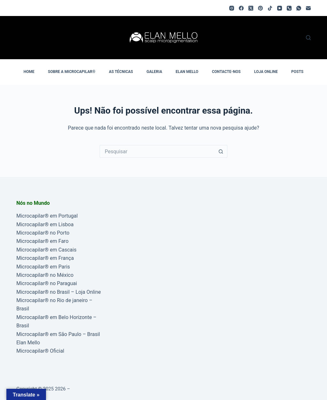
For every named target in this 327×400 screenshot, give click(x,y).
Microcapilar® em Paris (43, 267)
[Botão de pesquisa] (221, 151)
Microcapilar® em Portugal (47, 216)
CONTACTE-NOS (226, 71)
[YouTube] (279, 8)
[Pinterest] (260, 8)
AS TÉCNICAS (121, 71)
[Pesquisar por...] (157, 151)
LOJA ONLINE (266, 71)
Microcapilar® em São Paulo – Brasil (58, 334)
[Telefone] (289, 8)
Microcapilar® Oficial (40, 351)
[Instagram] (231, 8)
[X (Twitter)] (250, 8)
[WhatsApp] (298, 8)
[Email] (308, 8)
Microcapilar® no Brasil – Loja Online (58, 292)
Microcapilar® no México (44, 275)
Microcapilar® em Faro (42, 241)
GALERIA (154, 71)
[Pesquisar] (308, 37)
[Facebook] (241, 8)
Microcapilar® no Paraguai (46, 283)
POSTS (297, 71)
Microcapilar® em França (45, 258)
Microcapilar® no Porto (42, 233)
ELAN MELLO (187, 71)
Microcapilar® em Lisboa (44, 224)
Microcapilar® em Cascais (46, 250)
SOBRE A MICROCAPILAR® (71, 71)
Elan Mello (28, 343)
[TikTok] (270, 8)
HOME (29, 71)
